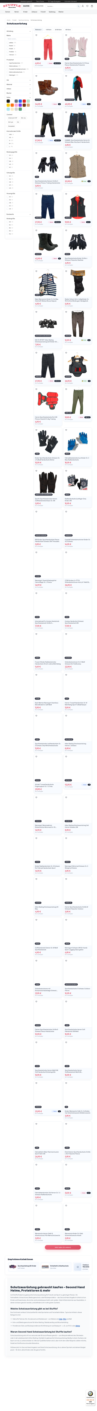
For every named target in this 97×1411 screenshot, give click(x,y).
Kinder (25, 12)
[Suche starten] (78, 6)
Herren (16, 12)
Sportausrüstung (24, 20)
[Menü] (94, 1391)
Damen (7, 12)
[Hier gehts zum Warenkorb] (92, 6)
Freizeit (43, 12)
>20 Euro (68, 29)
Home (8, 20)
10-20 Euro (58, 29)
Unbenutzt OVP (12, 118)
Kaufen (26, 6)
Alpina (77, 1326)
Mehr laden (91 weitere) (63, 1247)
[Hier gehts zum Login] (83, 6)
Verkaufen (38, 6)
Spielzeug (52, 12)
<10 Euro (48, 29)
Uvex (60, 1319)
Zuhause (34, 12)
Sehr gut (10, 122)
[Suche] (63, 6)
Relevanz (38, 29)
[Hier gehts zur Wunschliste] (87, 6)
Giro (64, 1319)
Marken (61, 12)
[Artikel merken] (36, 35)
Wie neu (23, 118)
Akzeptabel (11, 126)
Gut (18, 122)
